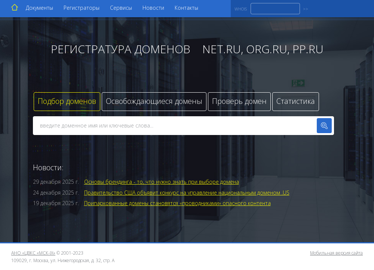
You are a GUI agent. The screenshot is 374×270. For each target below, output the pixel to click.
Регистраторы (81, 7)
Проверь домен (239, 101)
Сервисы (121, 7)
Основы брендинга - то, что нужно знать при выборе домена (161, 181)
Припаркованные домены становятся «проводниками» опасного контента (177, 203)
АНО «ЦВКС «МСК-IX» (33, 253)
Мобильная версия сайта (336, 253)
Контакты (186, 7)
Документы (39, 7)
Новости (153, 7)
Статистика (295, 101)
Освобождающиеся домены (154, 101)
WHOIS (240, 9)
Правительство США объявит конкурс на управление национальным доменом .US (186, 192)
